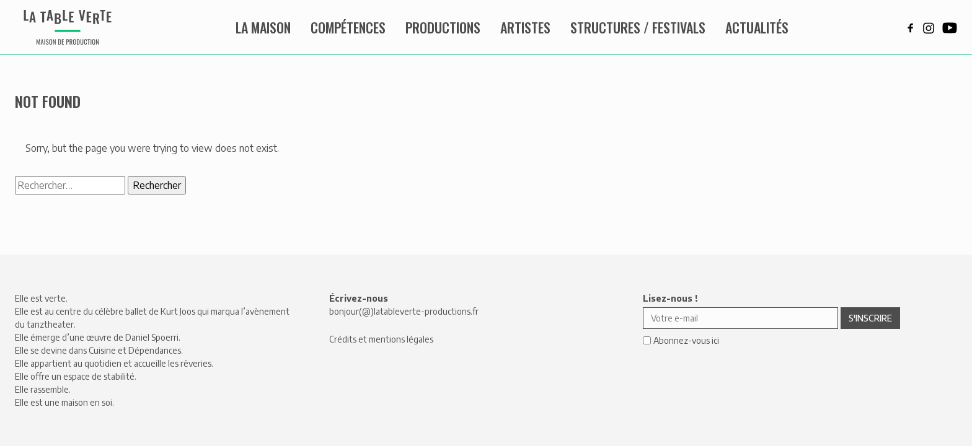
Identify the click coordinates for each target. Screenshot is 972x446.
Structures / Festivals (637, 27)
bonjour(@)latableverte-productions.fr (404, 311)
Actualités (757, 27)
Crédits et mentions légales (381, 339)
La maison (263, 27)
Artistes (525, 27)
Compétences (348, 27)
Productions (442, 27)
